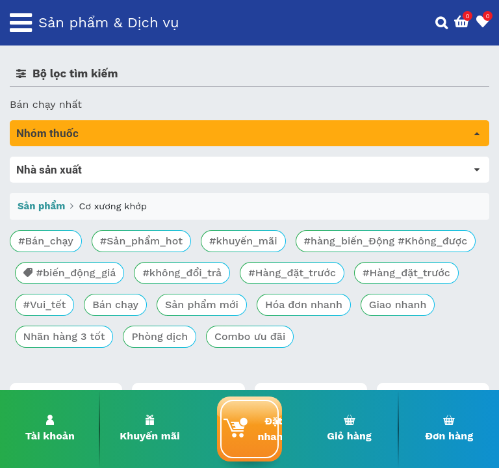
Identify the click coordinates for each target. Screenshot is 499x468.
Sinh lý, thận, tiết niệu (65, 237)
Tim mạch (35, 255)
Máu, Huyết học (49, 182)
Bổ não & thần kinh (58, 219)
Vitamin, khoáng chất (63, 346)
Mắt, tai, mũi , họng (59, 310)
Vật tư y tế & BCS (53, 328)
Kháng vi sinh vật (53, 291)
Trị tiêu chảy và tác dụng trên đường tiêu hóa (124, 200)
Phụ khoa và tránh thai (67, 273)
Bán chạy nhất (46, 104)
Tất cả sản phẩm (52, 164)
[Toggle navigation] (21, 23)
